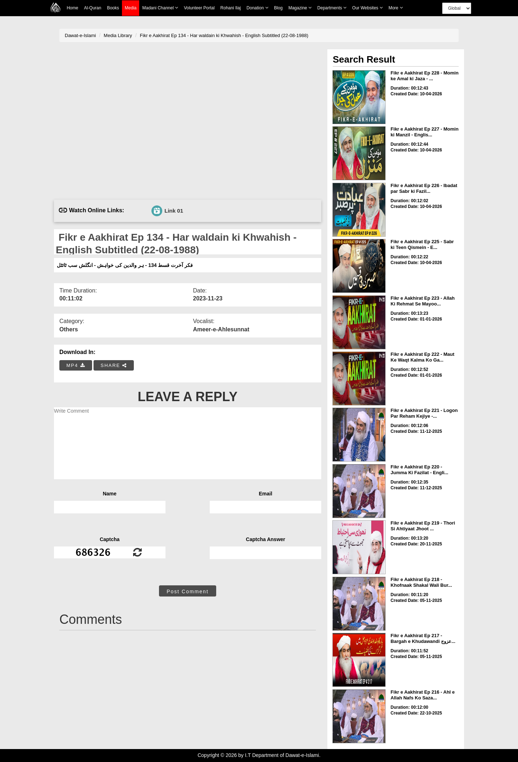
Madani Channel (160, 7)
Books (113, 7)
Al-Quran (92, 7)
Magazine (300, 7)
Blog (278, 7)
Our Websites (367, 7)
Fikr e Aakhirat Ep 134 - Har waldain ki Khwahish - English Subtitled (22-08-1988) (224, 35)
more (395, 7)
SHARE (113, 365)
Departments (331, 7)
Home (72, 7)
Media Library (118, 35)
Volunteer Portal (199, 7)
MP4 (76, 365)
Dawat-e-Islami (80, 35)
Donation (257, 7)
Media (131, 8)
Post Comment (188, 591)
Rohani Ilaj (231, 7)
